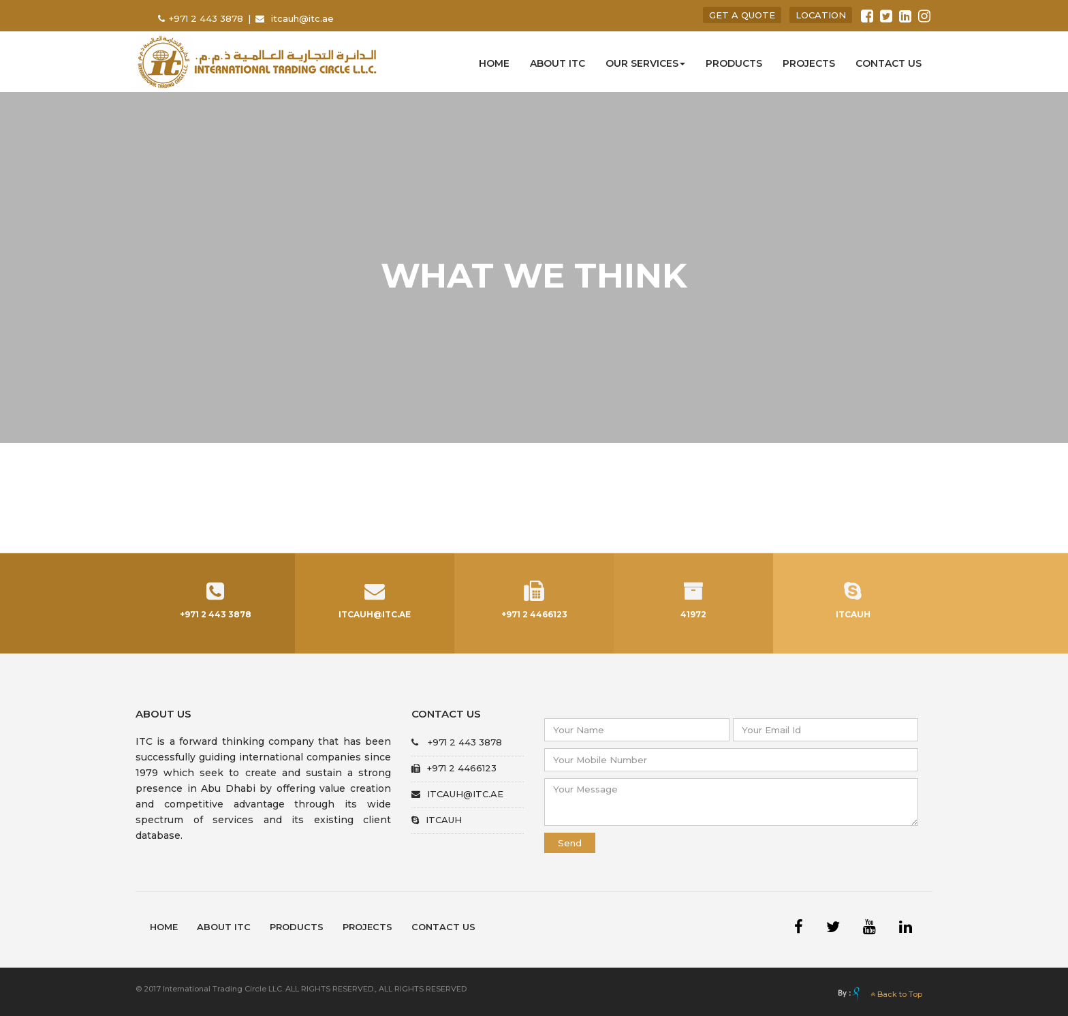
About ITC (557, 63)
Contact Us (443, 926)
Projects (809, 63)
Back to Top (896, 994)
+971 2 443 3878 (207, 18)
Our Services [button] (645, 63)
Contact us (888, 63)
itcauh (436, 819)
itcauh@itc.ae (302, 18)
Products (734, 63)
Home (494, 63)
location (821, 15)
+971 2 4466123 (454, 768)
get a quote (742, 15)
